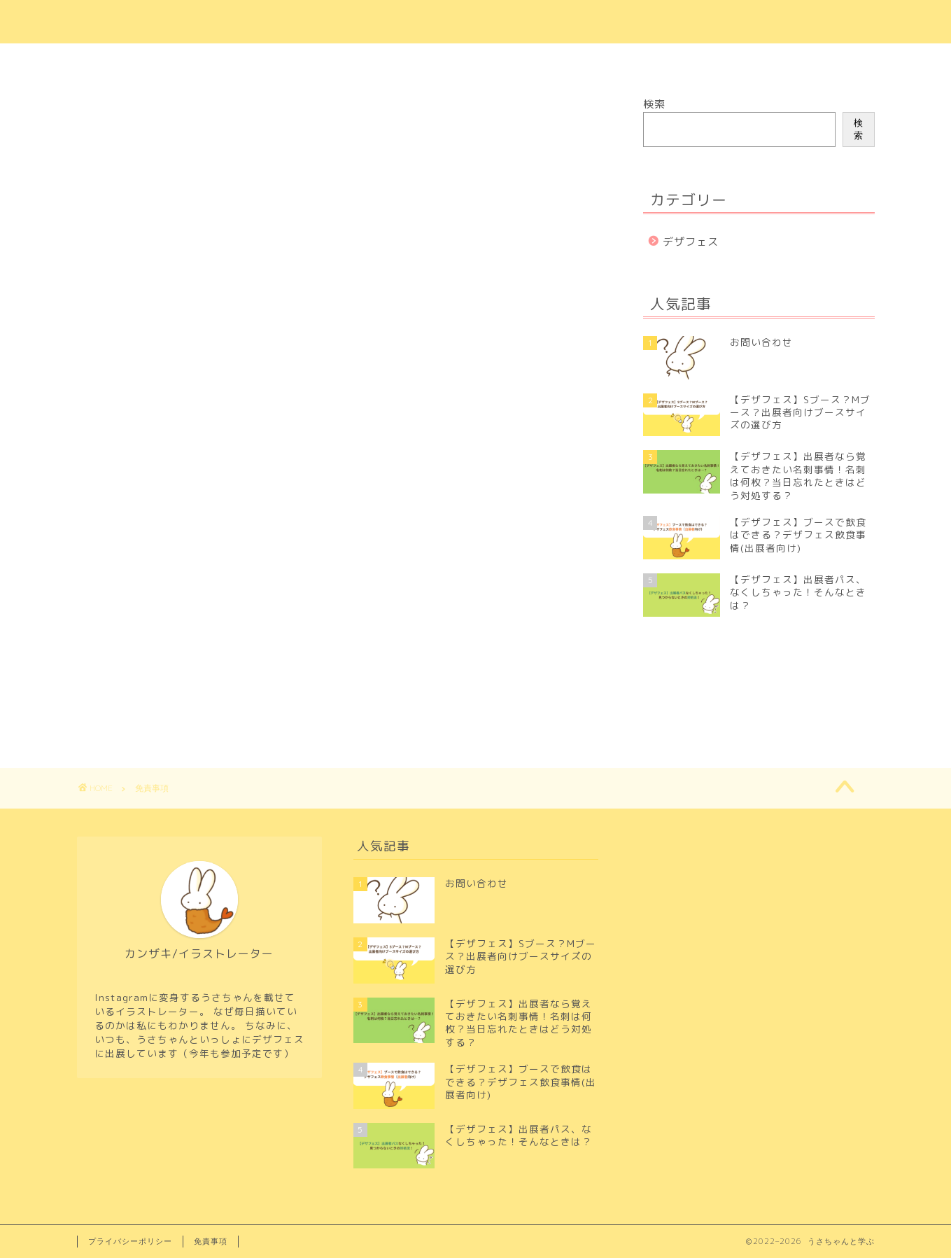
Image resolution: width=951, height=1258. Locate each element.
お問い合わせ (438, 60)
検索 (654, 104)
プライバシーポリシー (557, 60)
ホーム (356, 60)
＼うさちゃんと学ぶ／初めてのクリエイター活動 (475, 21)
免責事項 (210, 1241)
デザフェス (691, 242)
